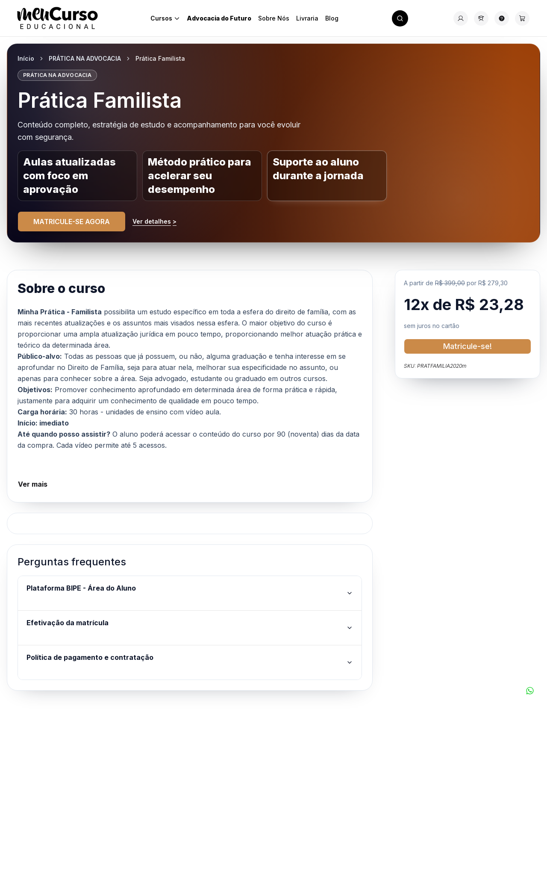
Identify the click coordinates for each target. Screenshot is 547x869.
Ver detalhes (154, 221)
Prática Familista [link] (160, 58)
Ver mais (32, 484)
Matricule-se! (467, 346)
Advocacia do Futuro (219, 18)
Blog (331, 18)
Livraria (307, 18)
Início (26, 58)
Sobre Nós (273, 18)
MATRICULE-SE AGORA (71, 221)
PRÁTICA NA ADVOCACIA (85, 58)
